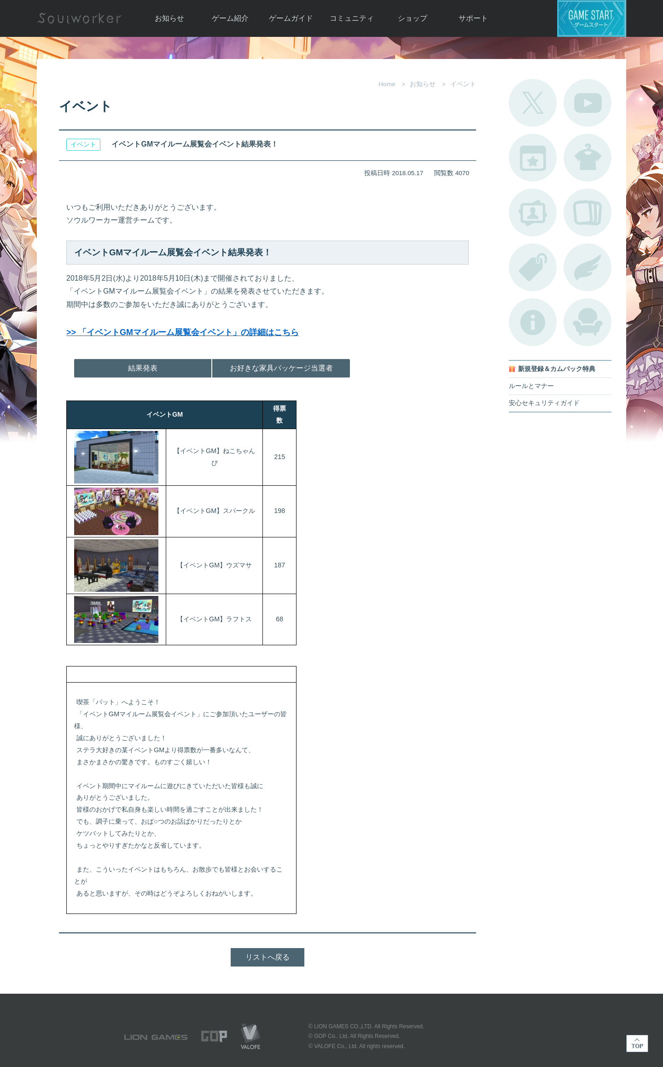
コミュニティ (352, 18)
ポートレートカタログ (533, 212)
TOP (637, 1043)
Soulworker (79, 18)
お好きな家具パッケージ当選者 (281, 368)
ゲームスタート (591, 18)
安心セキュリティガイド (544, 403)
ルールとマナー (531, 386)
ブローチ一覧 (587, 267)
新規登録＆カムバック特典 (556, 368)
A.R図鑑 (587, 212)
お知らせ (169, 18)
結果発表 (142, 368)
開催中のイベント (533, 158)
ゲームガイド (291, 18)
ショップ (412, 18)
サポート (473, 18)
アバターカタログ (587, 158)
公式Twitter (533, 103)
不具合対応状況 (533, 322)
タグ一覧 (533, 267)
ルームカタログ (587, 322)
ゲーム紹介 (230, 18)
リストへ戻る (267, 957)
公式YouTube (587, 103)
